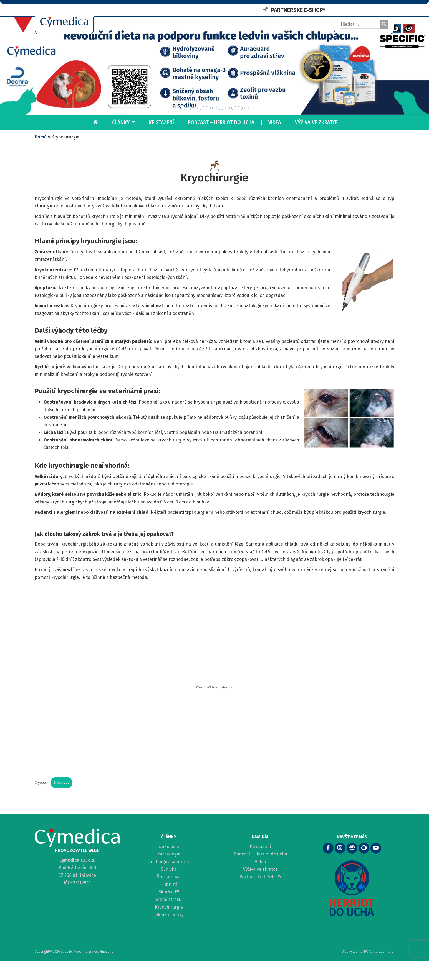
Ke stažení (161, 122)
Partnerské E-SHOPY (260, 876)
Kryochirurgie (169, 907)
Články (121, 122)
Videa (274, 122)
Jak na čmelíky (169, 914)
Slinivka (169, 869)
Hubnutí (168, 884)
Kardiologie (168, 854)
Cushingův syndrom (168, 861)
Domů (41, 137)
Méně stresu (168, 899)
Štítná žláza (169, 876)
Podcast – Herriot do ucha (221, 122)
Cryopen (41, 782)
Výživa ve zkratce (316, 122)
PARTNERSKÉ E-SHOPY (298, 10)
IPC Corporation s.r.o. (378, 950)
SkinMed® (168, 892)
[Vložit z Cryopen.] (214, 687)
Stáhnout (61, 782)
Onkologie (168, 846)
